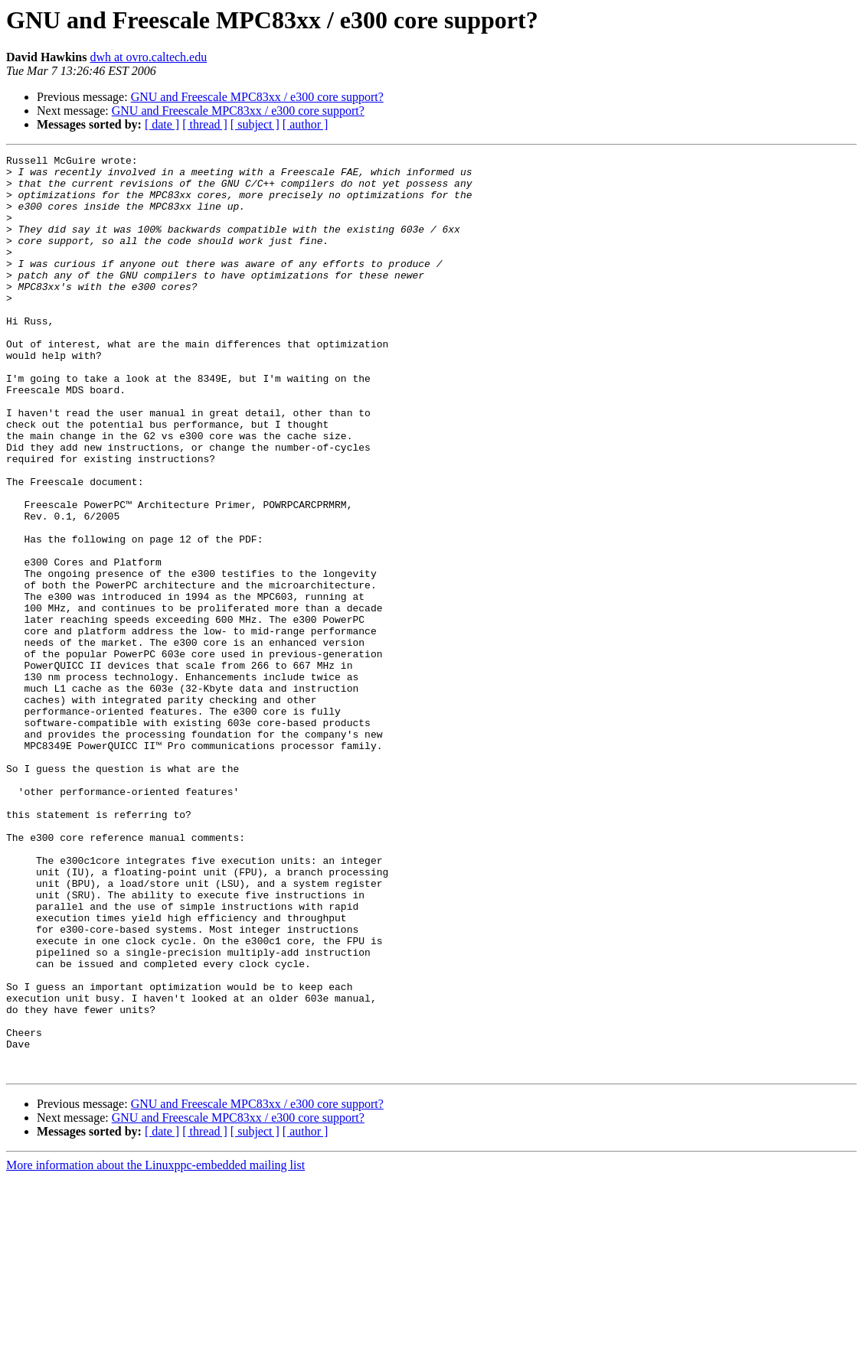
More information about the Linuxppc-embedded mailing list (155, 1348)
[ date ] (162, 124)
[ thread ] (204, 124)
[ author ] (306, 124)
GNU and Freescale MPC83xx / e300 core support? (257, 96)
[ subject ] (254, 124)
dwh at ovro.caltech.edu (148, 57)
